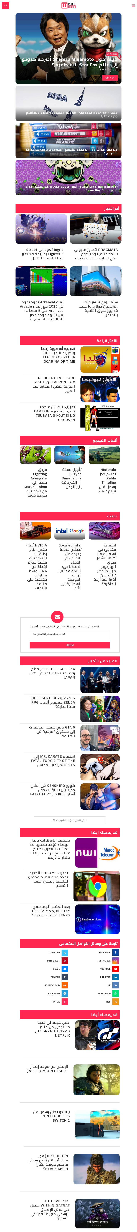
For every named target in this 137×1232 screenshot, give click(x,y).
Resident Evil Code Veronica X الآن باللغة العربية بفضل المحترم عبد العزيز (54, 384)
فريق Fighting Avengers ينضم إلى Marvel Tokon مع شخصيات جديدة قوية (35, 482)
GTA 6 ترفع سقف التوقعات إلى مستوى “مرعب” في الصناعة (52, 731)
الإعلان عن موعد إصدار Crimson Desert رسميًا (47, 1068)
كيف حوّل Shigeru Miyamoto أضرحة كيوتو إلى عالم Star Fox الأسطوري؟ (70, 62)
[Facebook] (95, 952)
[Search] (5, 5)
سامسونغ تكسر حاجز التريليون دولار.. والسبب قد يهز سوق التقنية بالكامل (98, 308)
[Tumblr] (44, 977)
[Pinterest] (44, 960)
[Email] (44, 969)
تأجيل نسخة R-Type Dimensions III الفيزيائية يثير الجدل (71, 478)
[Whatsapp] (95, 993)
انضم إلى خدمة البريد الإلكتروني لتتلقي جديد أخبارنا (64, 627)
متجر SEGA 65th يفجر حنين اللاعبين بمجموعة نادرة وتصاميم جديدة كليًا (72, 114)
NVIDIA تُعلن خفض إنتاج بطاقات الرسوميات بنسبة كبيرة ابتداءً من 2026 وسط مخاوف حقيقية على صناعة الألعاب (36, 566)
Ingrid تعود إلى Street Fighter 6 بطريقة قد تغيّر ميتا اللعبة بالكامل (43, 253)
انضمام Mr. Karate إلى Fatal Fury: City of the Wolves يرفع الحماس (53, 760)
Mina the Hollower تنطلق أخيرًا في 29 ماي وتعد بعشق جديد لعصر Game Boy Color (72, 188)
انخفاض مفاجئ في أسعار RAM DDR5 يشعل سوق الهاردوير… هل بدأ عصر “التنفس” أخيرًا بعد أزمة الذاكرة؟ (105, 564)
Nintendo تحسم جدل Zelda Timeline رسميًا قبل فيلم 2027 (107, 480)
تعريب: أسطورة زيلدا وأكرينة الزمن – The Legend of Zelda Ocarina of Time (58, 355)
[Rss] (95, 1001)
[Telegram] (44, 993)
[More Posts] (69, 820)
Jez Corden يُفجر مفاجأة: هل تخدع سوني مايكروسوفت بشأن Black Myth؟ (48, 1162)
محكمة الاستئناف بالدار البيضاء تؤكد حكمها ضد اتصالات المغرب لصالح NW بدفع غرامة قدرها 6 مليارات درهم (49, 849)
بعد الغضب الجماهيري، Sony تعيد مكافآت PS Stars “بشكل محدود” (50, 910)
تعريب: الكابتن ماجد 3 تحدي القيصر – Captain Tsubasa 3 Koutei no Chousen (54, 413)
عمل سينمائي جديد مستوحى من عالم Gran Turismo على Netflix (52, 1029)
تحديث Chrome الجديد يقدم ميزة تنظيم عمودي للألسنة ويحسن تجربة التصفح (47, 879)
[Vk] (95, 985)
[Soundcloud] (44, 985)
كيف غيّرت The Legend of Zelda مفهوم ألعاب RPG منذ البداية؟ (52, 702)
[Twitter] (44, 952)
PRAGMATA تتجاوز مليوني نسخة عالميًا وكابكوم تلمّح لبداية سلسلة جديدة (96, 253)
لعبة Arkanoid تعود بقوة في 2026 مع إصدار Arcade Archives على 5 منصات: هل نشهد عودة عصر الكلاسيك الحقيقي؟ (42, 310)
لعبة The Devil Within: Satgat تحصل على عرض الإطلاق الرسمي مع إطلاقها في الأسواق (50, 1209)
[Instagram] (95, 960)
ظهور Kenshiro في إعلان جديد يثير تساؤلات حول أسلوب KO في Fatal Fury (52, 789)
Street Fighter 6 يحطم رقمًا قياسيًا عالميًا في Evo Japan (52, 673)
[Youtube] (95, 969)
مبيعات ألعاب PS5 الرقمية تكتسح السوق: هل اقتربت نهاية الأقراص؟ (72, 151)
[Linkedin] (95, 977)
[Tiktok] (44, 1001)
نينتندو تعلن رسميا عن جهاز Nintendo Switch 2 (51, 1116)
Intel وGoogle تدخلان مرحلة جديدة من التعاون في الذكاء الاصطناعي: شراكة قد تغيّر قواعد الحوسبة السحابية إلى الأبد (70, 566)
